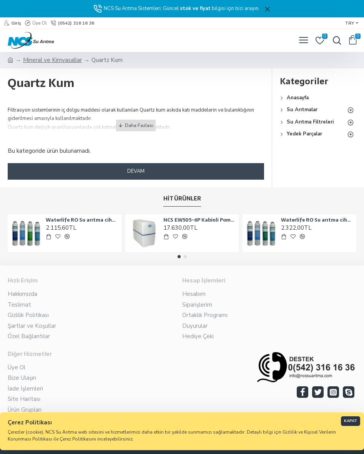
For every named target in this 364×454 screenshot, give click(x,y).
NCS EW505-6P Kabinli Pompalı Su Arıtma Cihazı (199, 220)
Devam (136, 171)
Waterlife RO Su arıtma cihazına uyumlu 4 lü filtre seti (82, 220)
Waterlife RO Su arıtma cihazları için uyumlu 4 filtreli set (317, 220)
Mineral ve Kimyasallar (52, 60)
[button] (179, 256)
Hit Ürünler (182, 199)
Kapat (350, 421)
